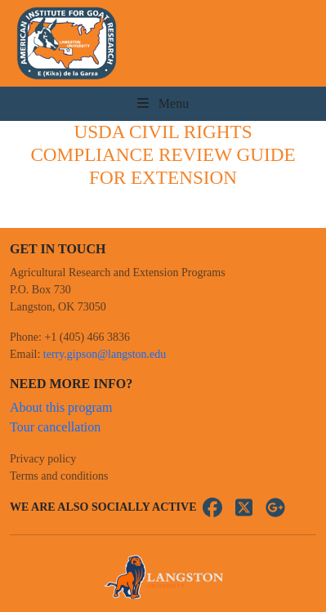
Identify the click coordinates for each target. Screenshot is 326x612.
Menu (163, 103)
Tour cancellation (55, 427)
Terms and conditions (59, 476)
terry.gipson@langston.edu (104, 354)
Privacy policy (43, 459)
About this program (61, 407)
